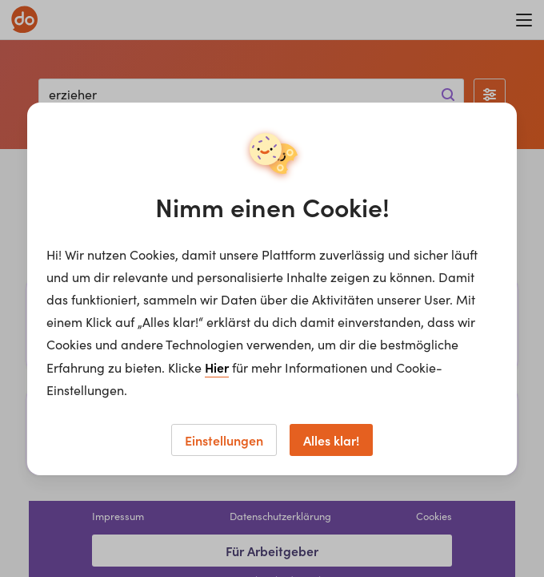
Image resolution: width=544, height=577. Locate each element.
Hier (217, 367)
